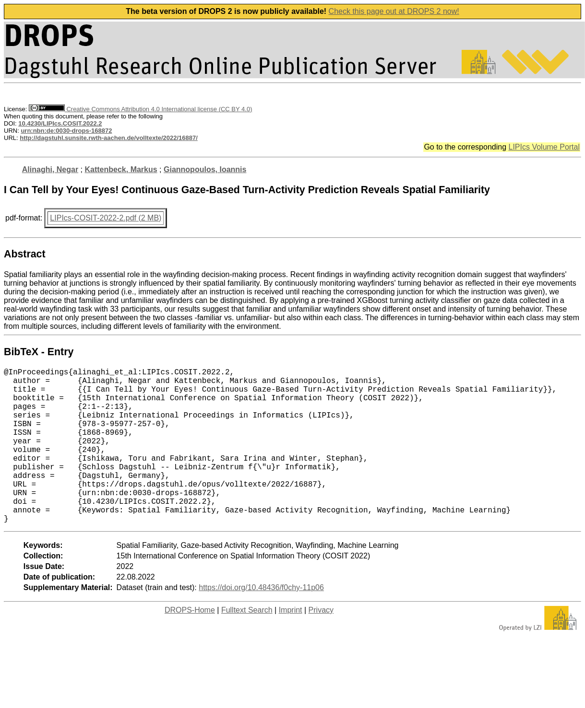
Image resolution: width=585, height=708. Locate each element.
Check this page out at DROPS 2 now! (394, 11)
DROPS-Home (190, 644)
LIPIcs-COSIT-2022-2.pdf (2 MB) (105, 218)
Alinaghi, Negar (50, 169)
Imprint (290, 644)
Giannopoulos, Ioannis (205, 169)
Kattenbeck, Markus (120, 169)
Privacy (321, 644)
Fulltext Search (247, 644)
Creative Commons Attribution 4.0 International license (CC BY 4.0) (140, 109)
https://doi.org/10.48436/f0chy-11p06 (261, 622)
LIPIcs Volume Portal (544, 147)
